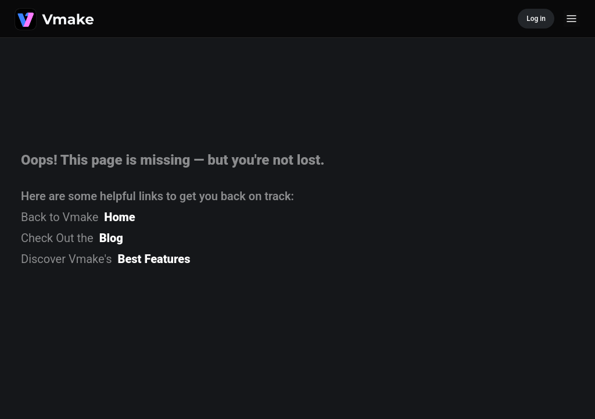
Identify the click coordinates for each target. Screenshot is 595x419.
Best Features (154, 259)
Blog (111, 238)
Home (119, 217)
